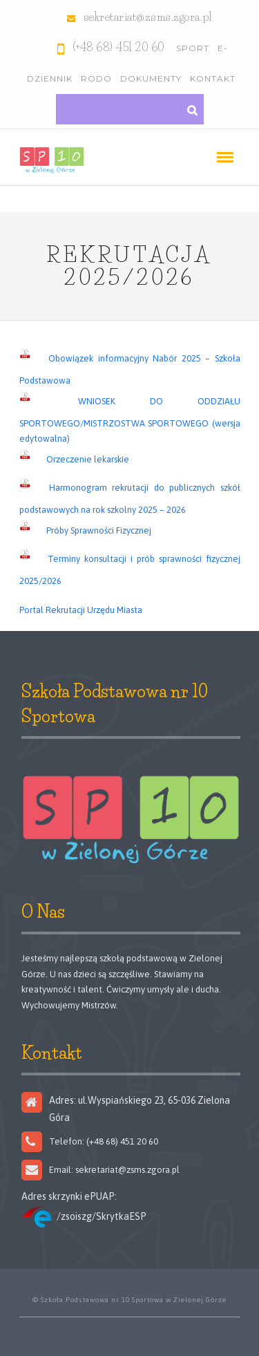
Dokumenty (151, 78)
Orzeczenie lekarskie (87, 459)
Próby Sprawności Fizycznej (98, 530)
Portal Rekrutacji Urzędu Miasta (80, 610)
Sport (192, 48)
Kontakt (213, 78)
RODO (96, 78)
